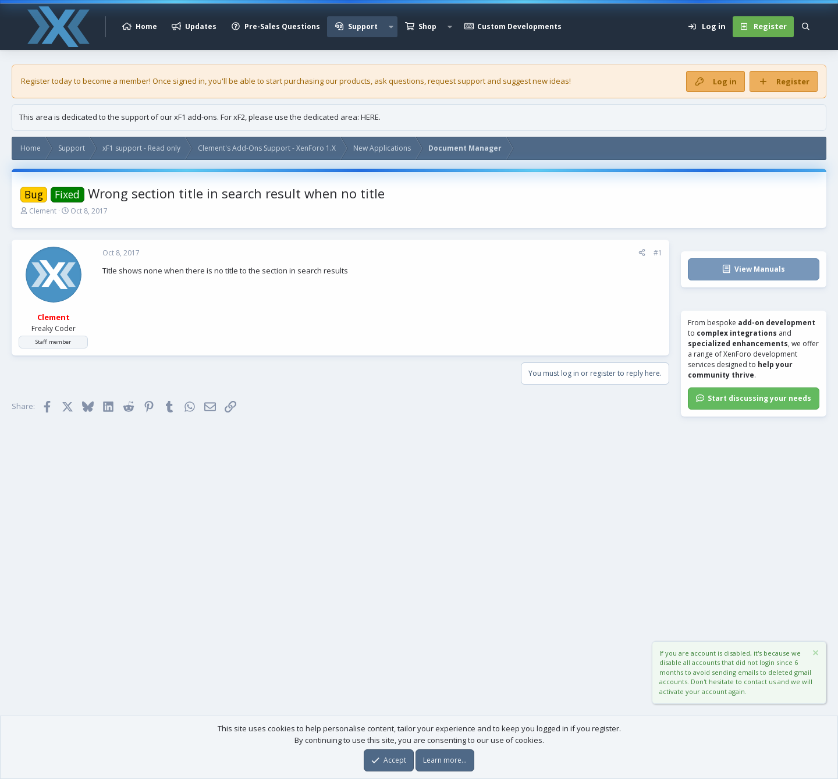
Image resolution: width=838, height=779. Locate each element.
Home (146, 26)
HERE (370, 117)
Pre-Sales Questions (282, 26)
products (355, 81)
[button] (391, 26)
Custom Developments (519, 26)
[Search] (806, 26)
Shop (427, 26)
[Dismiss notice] (814, 654)
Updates (200, 26)
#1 (658, 253)
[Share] (641, 253)
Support (363, 26)
